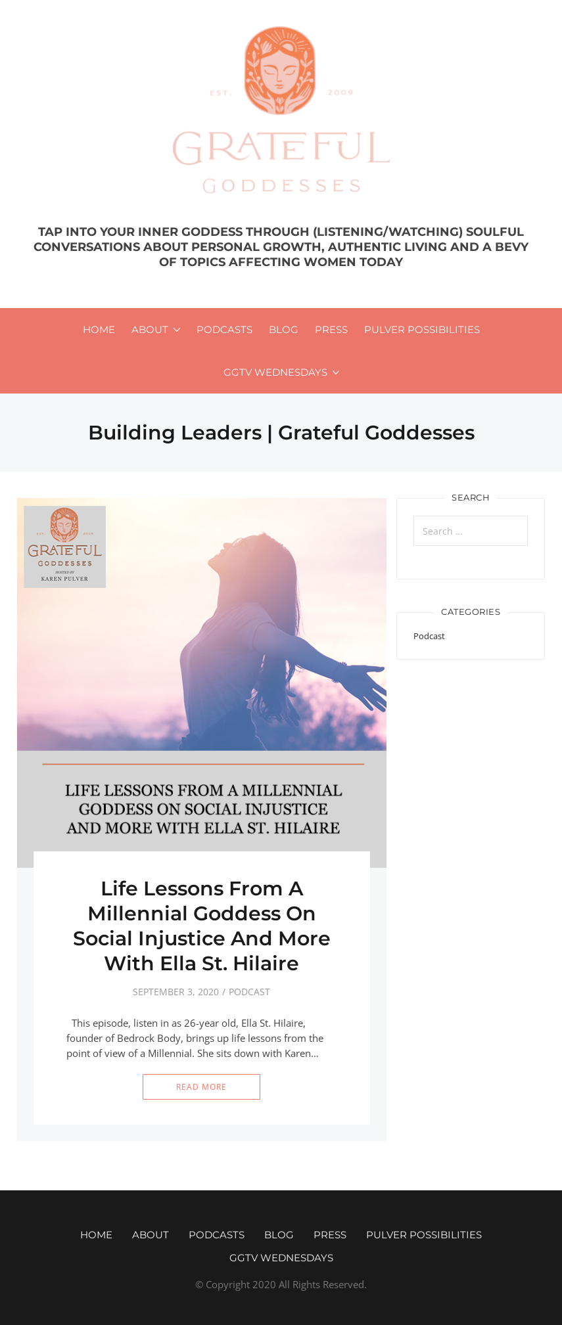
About (149, 329)
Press (331, 329)
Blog (283, 329)
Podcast (249, 991)
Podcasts (224, 329)
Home (99, 329)
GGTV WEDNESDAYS (275, 372)
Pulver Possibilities (422, 329)
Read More (201, 1086)
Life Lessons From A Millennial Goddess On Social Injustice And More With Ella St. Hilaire (202, 926)
